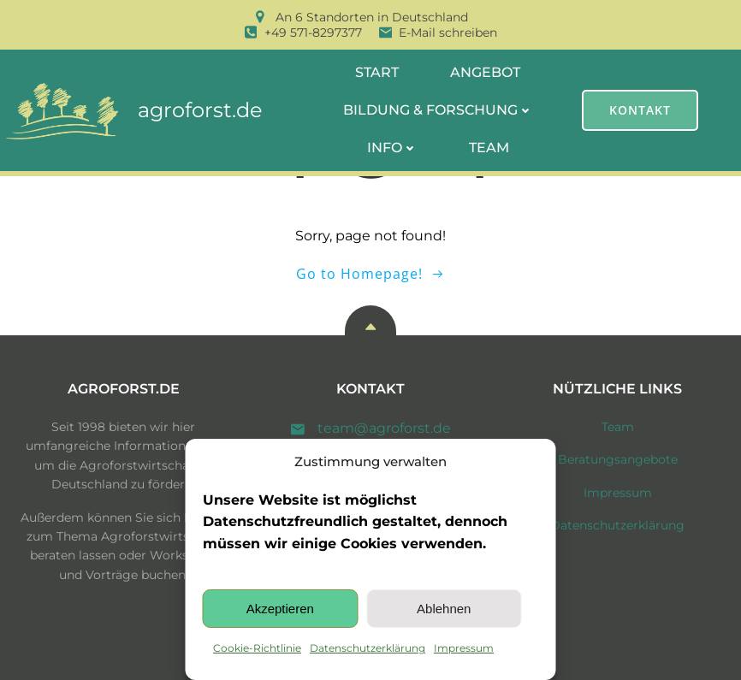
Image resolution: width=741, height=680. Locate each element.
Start (377, 72)
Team (489, 147)
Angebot (485, 72)
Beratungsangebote (618, 459)
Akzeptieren (280, 608)
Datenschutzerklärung (367, 648)
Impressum (464, 648)
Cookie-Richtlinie (257, 648)
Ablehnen (444, 608)
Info (392, 147)
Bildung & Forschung (438, 110)
